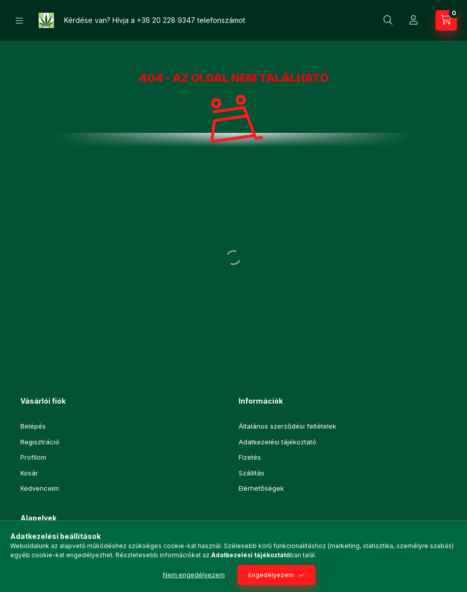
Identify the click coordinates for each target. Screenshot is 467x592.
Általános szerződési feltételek (287, 426)
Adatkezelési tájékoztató (277, 442)
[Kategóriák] (19, 20)
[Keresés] (388, 20)
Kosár (29, 473)
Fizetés (250, 457)
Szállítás (252, 473)
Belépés (33, 426)
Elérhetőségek (261, 488)
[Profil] (413, 20)
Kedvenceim (39, 488)
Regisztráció (40, 442)
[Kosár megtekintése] (446, 20)
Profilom (33, 457)
